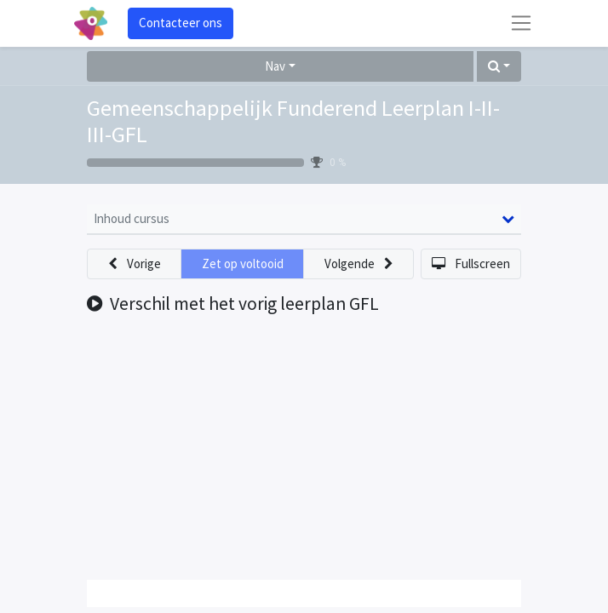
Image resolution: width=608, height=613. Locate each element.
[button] (499, 67)
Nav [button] (275, 66)
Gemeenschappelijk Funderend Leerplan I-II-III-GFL (293, 121)
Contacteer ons (180, 22)
